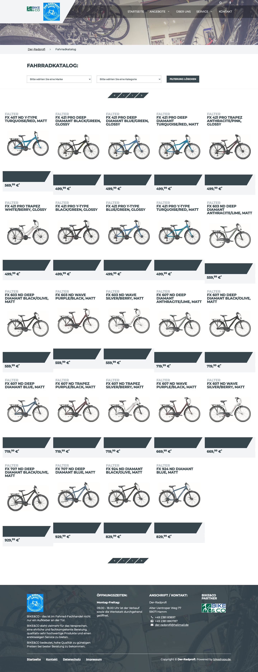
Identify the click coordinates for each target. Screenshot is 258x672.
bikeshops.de (222, 659)
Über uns (183, 11)
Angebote (157, 11)
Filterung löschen (183, 79)
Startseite (136, 11)
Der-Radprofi (36, 49)
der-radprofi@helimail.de (171, 625)
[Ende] (141, 95)
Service (202, 11)
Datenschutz (72, 659)
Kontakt (225, 11)
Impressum (94, 659)
